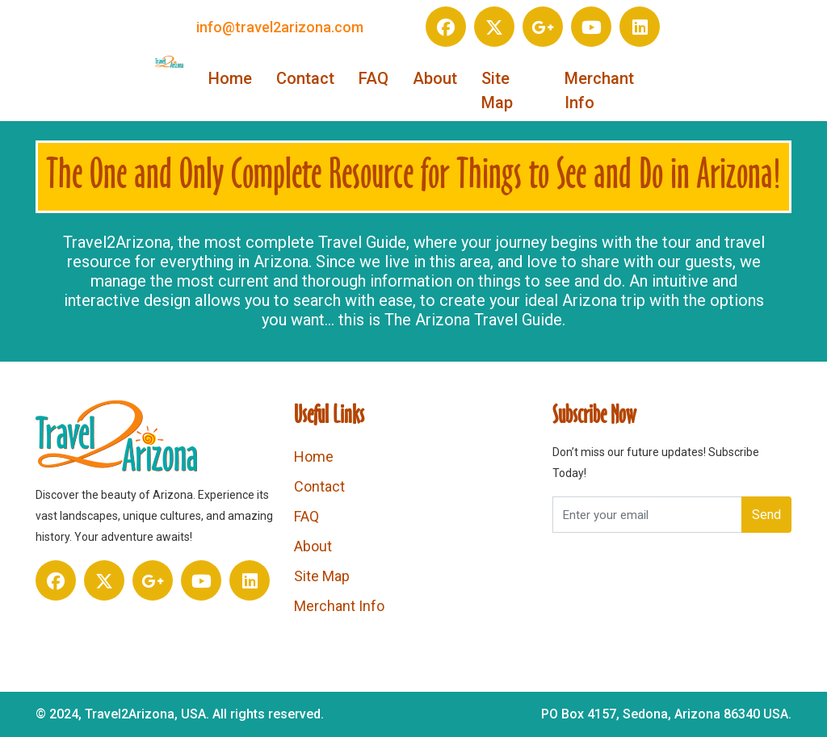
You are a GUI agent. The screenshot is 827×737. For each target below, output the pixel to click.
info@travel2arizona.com (279, 27)
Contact (305, 78)
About (435, 78)
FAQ (373, 78)
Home (230, 78)
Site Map (497, 90)
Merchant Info (599, 90)
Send (766, 514)
